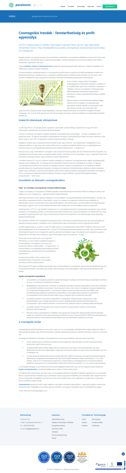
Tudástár (55, 432)
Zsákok (84, 422)
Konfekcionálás (97, 422)
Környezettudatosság (59, 435)
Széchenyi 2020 (57, 429)
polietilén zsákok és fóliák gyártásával (38, 66)
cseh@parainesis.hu (32, 429)
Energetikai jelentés (58, 426)
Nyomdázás (96, 419)
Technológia (81, 5)
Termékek (71, 5)
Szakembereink (24, 384)
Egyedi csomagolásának (28, 369)
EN (37, 5)
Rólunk (63, 5)
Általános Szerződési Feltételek (62, 422)
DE (41, 5)
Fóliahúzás (95, 426)
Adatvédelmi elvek (58, 419)
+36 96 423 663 (28, 426)
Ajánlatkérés (110, 5)
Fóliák (84, 419)
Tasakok (85, 426)
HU (34, 5)
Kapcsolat (91, 5)
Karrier (99, 5)
